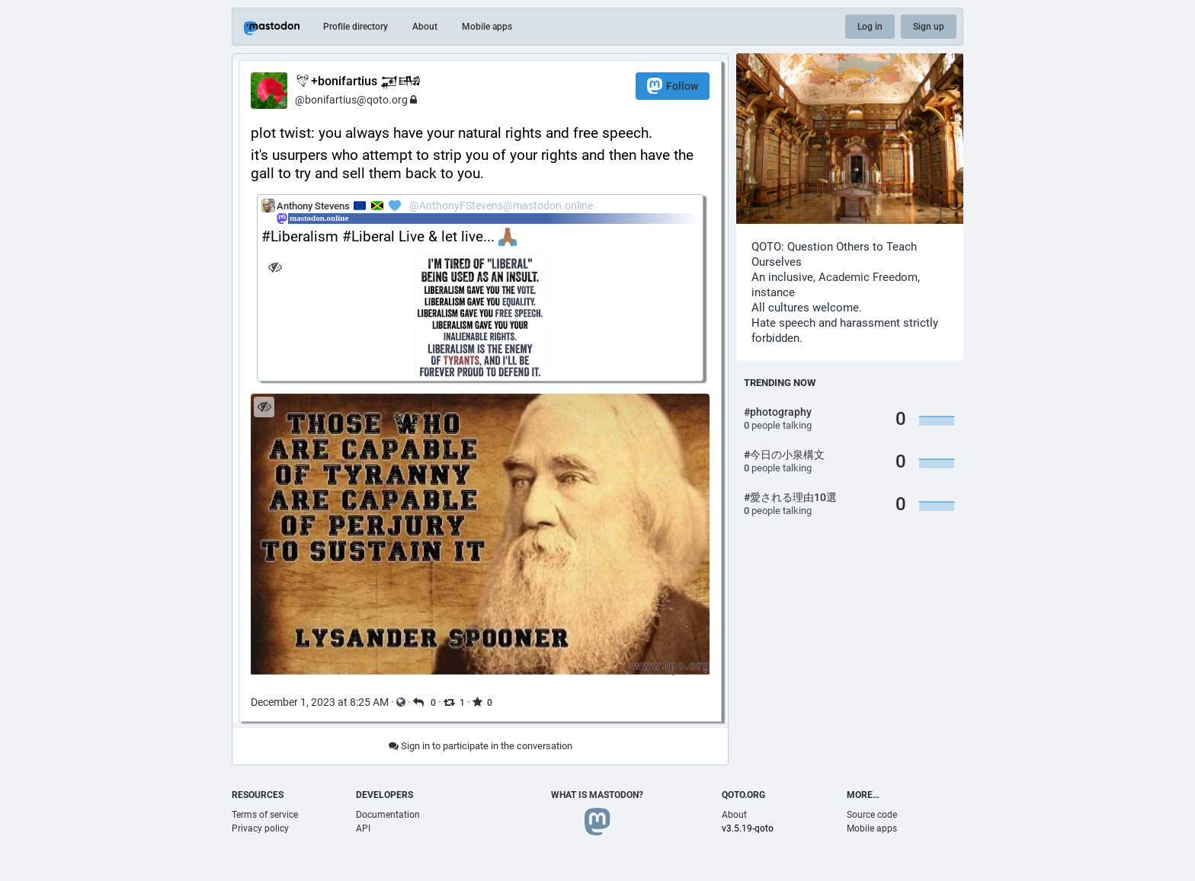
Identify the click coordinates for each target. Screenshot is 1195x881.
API (363, 828)
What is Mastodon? (597, 795)
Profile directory (355, 26)
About (424, 26)
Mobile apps (487, 26)
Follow (672, 86)
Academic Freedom (868, 277)
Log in (870, 26)
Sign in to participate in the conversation (480, 746)
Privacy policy (260, 828)
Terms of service (265, 814)
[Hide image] (274, 267)
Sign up (928, 26)
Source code (872, 814)
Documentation (388, 814)
